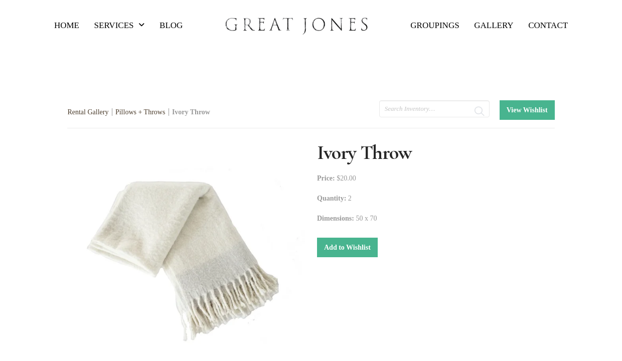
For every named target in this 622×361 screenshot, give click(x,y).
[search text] (434, 108)
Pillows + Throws (140, 112)
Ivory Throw (191, 112)
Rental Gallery (87, 112)
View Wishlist (527, 110)
